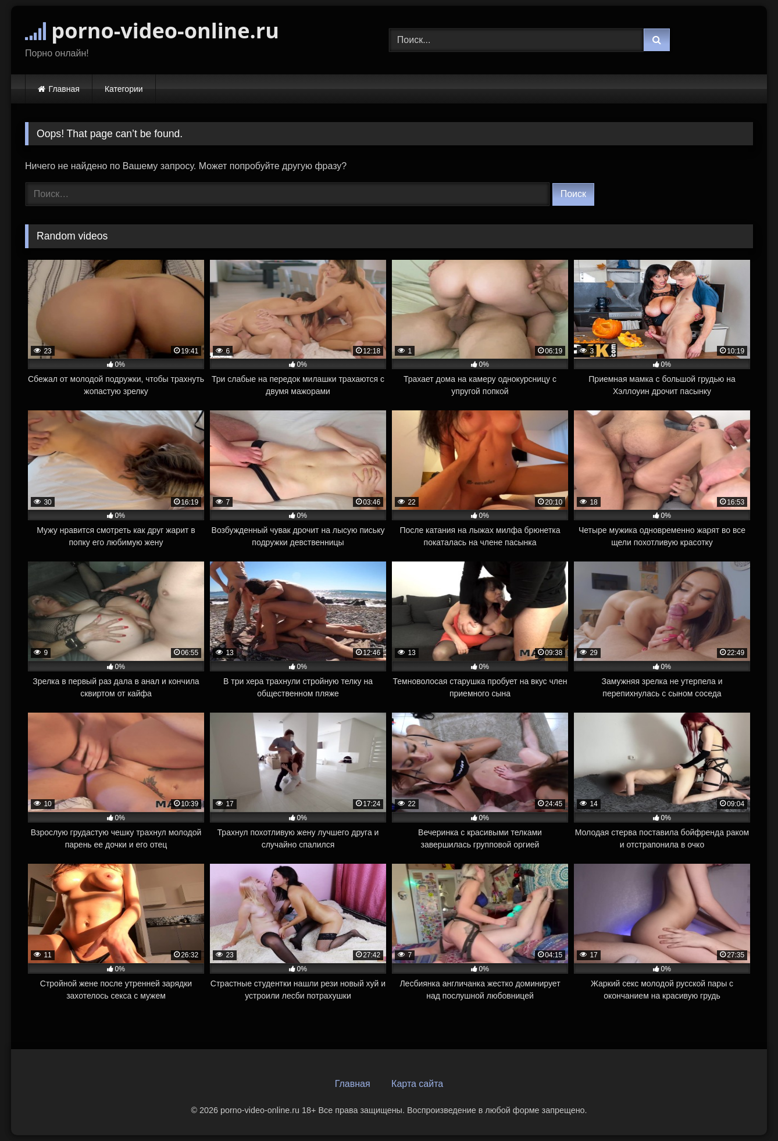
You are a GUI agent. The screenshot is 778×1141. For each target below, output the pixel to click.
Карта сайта (417, 1084)
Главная (64, 89)
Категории (124, 89)
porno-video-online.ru (152, 30)
